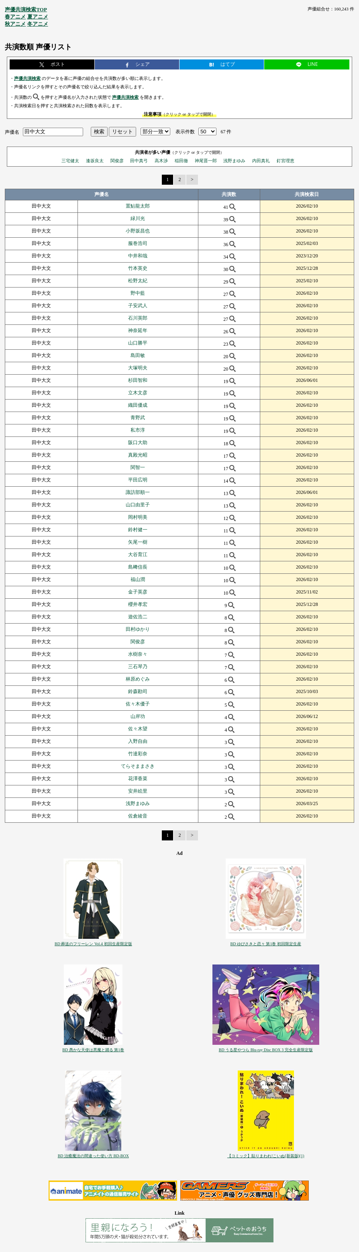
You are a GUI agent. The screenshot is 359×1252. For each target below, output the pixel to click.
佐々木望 (137, 729)
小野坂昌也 (138, 231)
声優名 (12, 132)
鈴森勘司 (137, 691)
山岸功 (138, 716)
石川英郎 (137, 318)
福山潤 (138, 579)
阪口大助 (137, 442)
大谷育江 (137, 554)
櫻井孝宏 (137, 604)
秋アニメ (15, 24)
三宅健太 (70, 160)
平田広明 (137, 480)
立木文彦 (137, 393)
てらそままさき (138, 766)
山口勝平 (137, 343)
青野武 (138, 417)
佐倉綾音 (137, 816)
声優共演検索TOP (26, 9)
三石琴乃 (137, 666)
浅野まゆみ (234, 160)
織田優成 (137, 405)
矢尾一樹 (137, 542)
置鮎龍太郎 (138, 206)
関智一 (138, 467)
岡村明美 (137, 517)
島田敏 (138, 355)
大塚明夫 (137, 368)
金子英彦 (137, 592)
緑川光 (138, 218)
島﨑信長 (137, 567)
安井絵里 (137, 791)
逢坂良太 (95, 160)
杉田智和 (137, 380)
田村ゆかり (138, 629)
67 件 (225, 132)
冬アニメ (37, 24)
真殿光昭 (137, 455)
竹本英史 (137, 268)
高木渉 (161, 160)
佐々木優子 (138, 704)
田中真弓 (139, 160)
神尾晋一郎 (206, 160)
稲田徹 (181, 160)
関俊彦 (117, 160)
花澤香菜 (137, 778)
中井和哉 (137, 256)
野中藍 (138, 293)
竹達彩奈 (137, 754)
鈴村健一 (137, 529)
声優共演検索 (27, 78)
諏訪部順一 (138, 492)
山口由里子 (138, 505)
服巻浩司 (137, 243)
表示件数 (185, 132)
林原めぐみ (138, 679)
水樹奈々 (137, 654)
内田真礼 (261, 160)
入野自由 (137, 741)
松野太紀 (137, 280)
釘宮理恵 (285, 160)
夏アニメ (37, 17)
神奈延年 (137, 330)
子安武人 (137, 305)
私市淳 (138, 430)
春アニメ (15, 17)
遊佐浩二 (137, 617)
